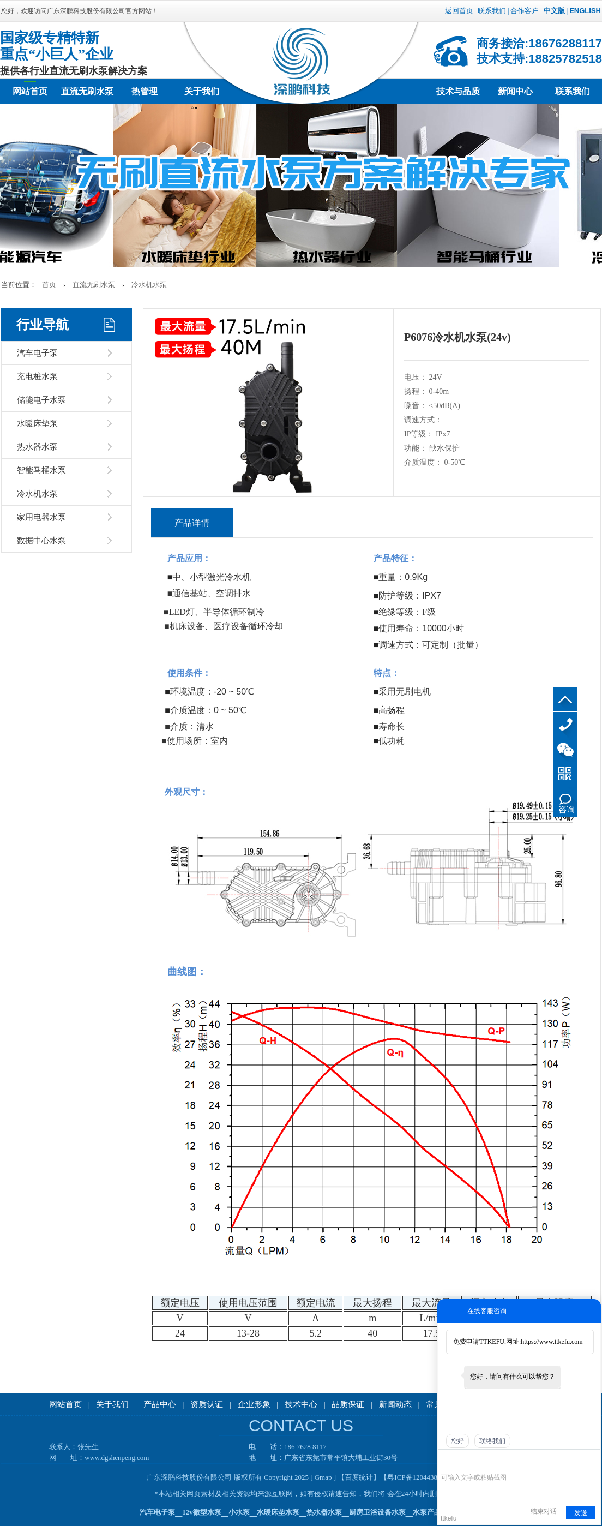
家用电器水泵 (41, 517)
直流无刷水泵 (87, 91)
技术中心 (301, 1404)
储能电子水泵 (41, 400)
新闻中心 (515, 91)
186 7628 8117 (565, 724)
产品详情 (191, 523)
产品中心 (159, 1404)
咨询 (566, 809)
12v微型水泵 (201, 1512)
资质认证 (206, 1404)
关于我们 (201, 91)
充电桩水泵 (37, 376)
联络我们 (492, 1441)
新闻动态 (395, 1404)
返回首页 (459, 11)
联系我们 (492, 11)
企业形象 (254, 1404)
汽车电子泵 (37, 353)
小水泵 (239, 1512)
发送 (580, 1513)
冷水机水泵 (149, 284)
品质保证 (348, 1404)
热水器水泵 (37, 446)
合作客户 (524, 11)
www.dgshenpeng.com (117, 1457)
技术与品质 (458, 91)
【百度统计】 (359, 1477)
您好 (457, 1441)
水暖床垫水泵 (278, 1512)
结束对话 (544, 1511)
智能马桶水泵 (41, 470)
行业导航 (42, 325)
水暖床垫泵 (37, 423)
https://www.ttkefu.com (551, 1341)
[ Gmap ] (323, 1477)
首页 (49, 284)
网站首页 (30, 91)
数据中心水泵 (41, 540)
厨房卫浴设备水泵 (377, 1512)
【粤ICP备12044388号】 (417, 1477)
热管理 (144, 91)
